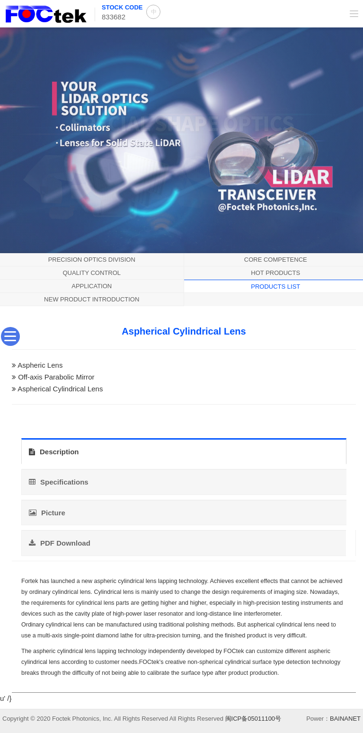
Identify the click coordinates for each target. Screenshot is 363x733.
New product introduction (91, 299)
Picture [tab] (47, 513)
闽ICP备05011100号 (253, 718)
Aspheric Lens (40, 365)
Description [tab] (54, 452)
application (91, 286)
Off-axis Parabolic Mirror (56, 377)
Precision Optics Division (91, 259)
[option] (181, 139)
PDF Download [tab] (59, 543)
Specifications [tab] (59, 482)
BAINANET (345, 718)
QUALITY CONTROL (91, 272)
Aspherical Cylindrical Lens (60, 389)
